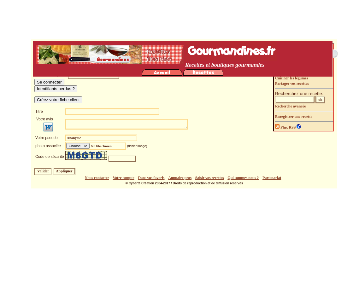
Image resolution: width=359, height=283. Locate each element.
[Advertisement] (181, 236)
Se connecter (49, 82)
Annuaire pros (179, 178)
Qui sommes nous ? (243, 178)
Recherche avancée (290, 106)
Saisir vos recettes (209, 178)
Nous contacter (97, 178)
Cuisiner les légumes (291, 78)
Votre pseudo (46, 138)
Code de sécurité (49, 156)
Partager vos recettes (292, 83)
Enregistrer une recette (293, 116)
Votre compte (123, 178)
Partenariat (271, 178)
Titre (39, 111)
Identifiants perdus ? (56, 88)
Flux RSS (286, 127)
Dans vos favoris (151, 178)
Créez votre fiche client (58, 99)
